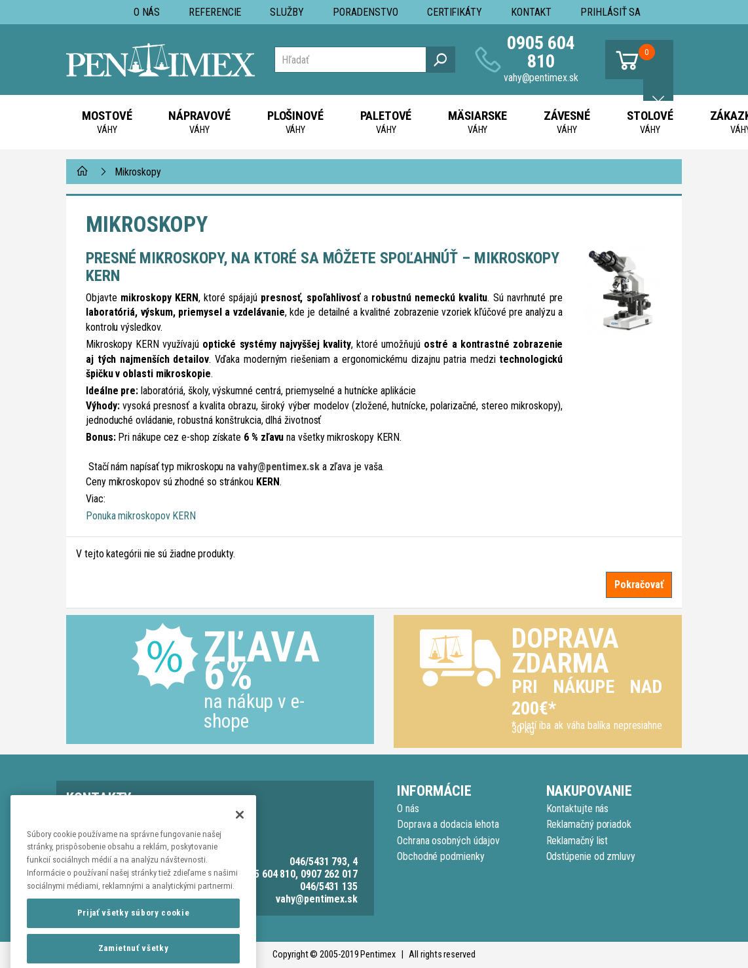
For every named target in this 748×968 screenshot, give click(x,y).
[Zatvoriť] (239, 838)
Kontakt (531, 12)
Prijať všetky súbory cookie (133, 937)
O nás (147, 12)
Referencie (215, 12)
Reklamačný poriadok (588, 824)
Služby (287, 12)
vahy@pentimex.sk (541, 77)
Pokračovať (639, 584)
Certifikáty (454, 12)
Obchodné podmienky (441, 856)
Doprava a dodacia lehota (448, 824)
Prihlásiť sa (610, 12)
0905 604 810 (540, 52)
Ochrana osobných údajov (448, 840)
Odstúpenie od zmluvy (590, 856)
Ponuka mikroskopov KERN (141, 516)
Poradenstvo (365, 12)
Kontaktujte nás (577, 808)
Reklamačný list (577, 840)
